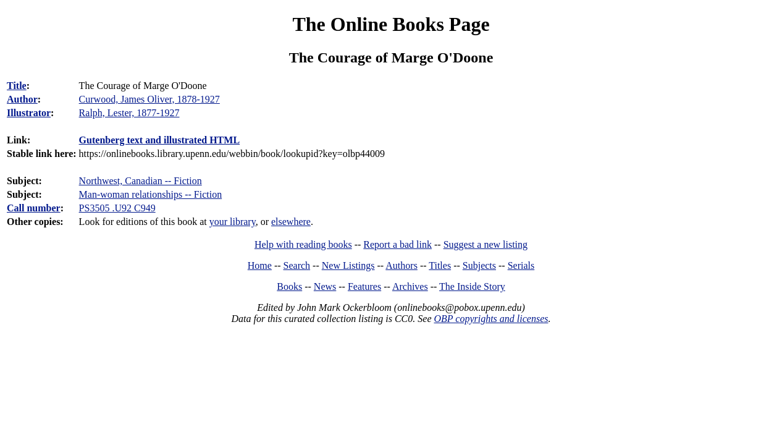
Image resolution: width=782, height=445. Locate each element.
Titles (440, 265)
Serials (521, 265)
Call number (34, 208)
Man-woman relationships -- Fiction (150, 194)
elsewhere (291, 221)
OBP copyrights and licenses (491, 318)
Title (17, 85)
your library (232, 221)
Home (260, 265)
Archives (410, 286)
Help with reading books (303, 244)
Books (289, 286)
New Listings (348, 265)
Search (297, 265)
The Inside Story (472, 286)
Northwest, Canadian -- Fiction (140, 181)
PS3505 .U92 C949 (117, 208)
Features (364, 286)
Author (22, 99)
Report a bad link (397, 244)
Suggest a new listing (486, 244)
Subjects (479, 265)
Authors (401, 265)
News (325, 286)
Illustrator (29, 113)
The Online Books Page (390, 24)
